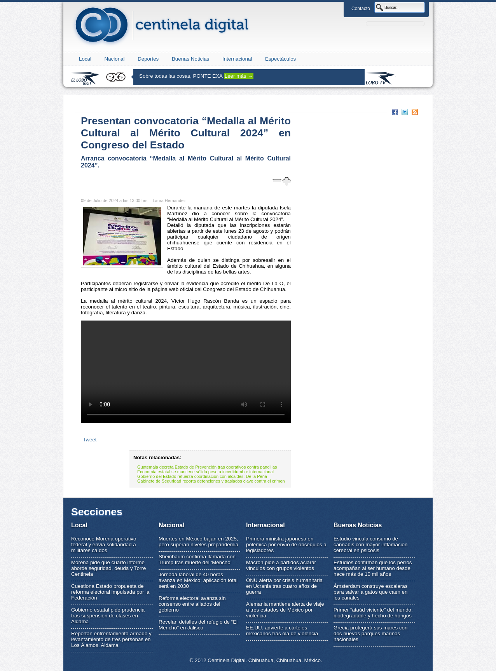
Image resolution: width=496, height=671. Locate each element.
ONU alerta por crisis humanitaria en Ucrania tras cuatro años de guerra (284, 586)
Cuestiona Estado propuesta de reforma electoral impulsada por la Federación (110, 592)
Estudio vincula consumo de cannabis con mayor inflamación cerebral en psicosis (370, 544)
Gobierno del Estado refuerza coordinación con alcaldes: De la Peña (202, 476)
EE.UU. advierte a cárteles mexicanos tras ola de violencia (282, 630)
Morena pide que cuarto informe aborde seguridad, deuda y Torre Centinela (108, 568)
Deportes (148, 59)
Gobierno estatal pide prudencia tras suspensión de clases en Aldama (108, 615)
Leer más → (239, 76)
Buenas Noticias (190, 59)
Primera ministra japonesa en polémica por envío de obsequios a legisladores (286, 544)
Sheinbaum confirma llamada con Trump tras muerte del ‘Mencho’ (197, 559)
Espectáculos (280, 59)
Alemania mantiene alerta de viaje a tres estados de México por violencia (285, 610)
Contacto (360, 8)
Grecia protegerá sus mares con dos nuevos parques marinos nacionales (370, 633)
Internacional (237, 59)
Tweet (90, 440)
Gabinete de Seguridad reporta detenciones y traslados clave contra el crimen (211, 481)
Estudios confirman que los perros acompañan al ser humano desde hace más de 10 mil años (373, 568)
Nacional (115, 59)
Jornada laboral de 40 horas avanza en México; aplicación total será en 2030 (198, 580)
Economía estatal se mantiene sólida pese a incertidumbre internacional (205, 471)
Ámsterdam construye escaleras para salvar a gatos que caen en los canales (370, 592)
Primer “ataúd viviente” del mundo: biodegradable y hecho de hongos (373, 613)
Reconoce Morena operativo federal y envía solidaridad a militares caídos (103, 544)
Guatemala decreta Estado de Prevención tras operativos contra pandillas (207, 467)
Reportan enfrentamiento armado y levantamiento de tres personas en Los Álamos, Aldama (111, 639)
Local (85, 59)
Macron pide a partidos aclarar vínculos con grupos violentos (281, 565)
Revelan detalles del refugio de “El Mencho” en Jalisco (198, 625)
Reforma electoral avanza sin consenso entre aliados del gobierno (192, 604)
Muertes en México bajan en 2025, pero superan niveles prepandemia (198, 541)
